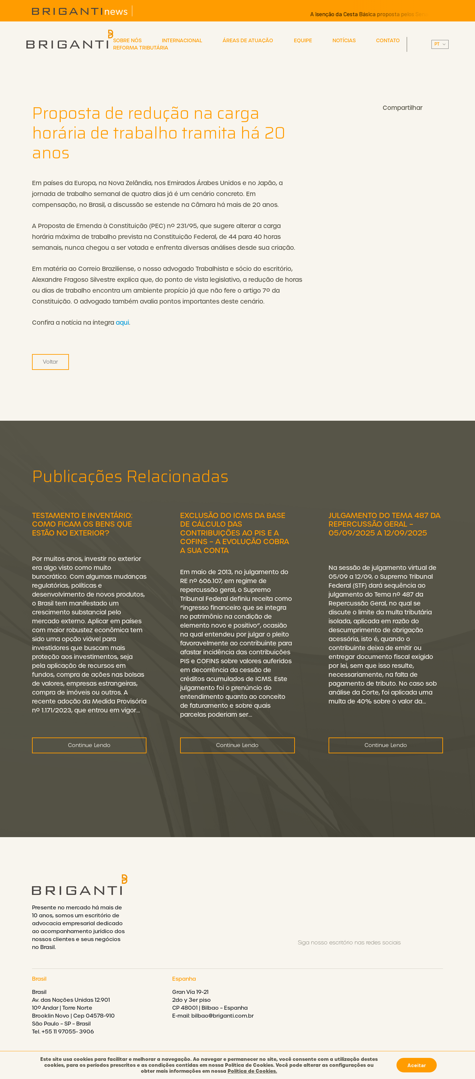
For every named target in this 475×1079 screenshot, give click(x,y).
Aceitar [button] (416, 1065)
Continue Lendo (89, 747)
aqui (122, 322)
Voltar (50, 361)
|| (440, 44)
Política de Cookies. (252, 1071)
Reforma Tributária (140, 48)
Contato (388, 40)
